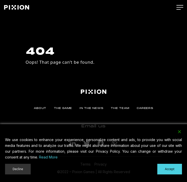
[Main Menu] (179, 7)
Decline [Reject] (18, 169)
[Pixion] (16, 7)
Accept (169, 169)
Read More (48, 157)
